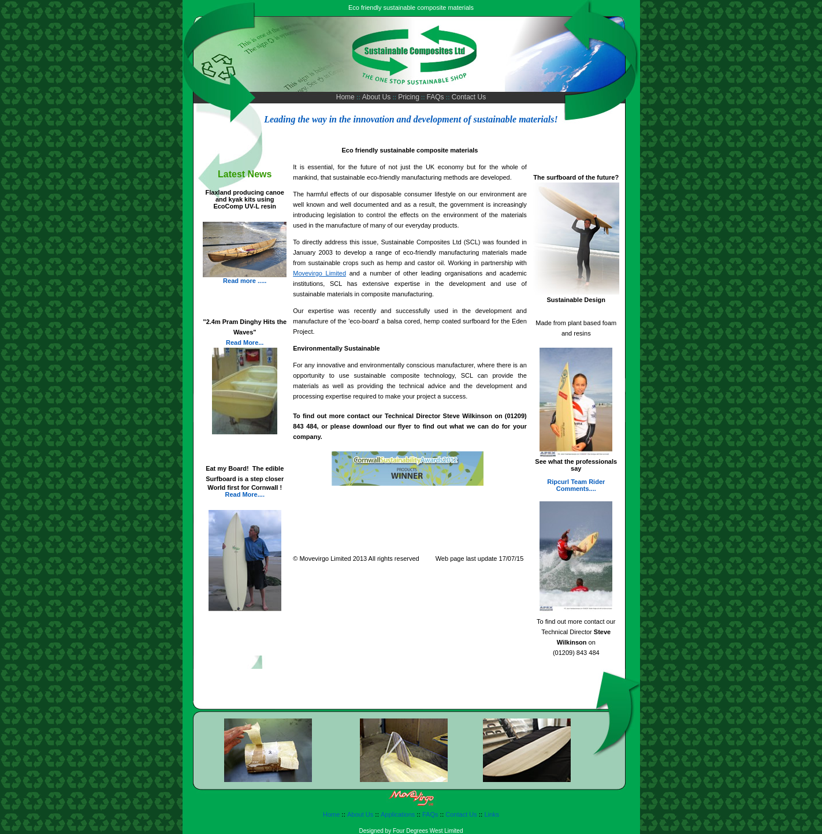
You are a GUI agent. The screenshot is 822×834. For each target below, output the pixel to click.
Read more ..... (244, 280)
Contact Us (468, 97)
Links (491, 814)
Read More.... (244, 494)
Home (346, 97)
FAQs (436, 97)
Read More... (244, 342)
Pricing (408, 97)
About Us (377, 97)
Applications (398, 814)
